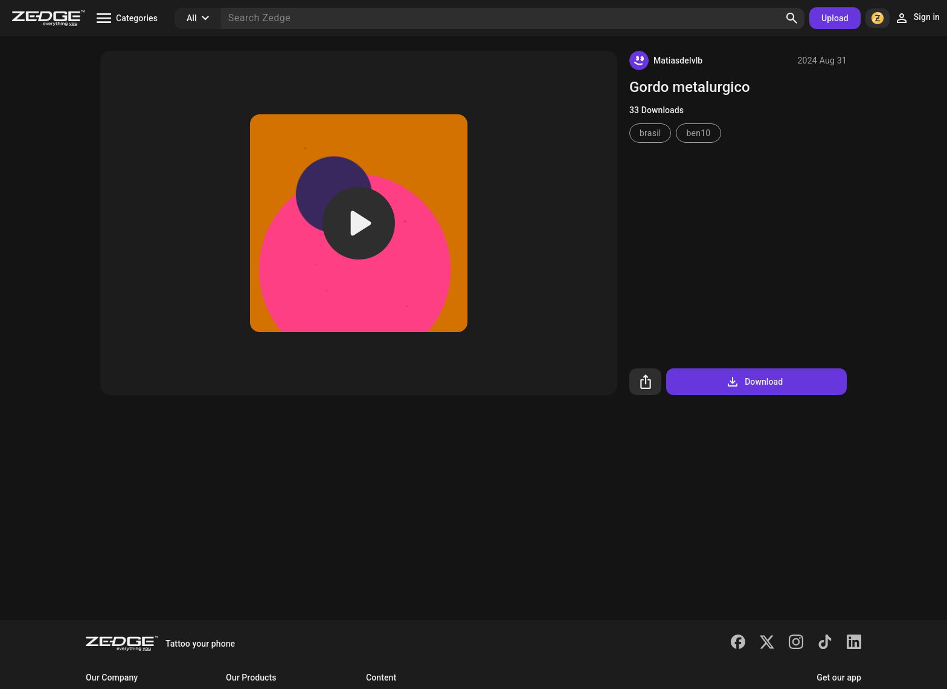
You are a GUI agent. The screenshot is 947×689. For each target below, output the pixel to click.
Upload (835, 18)
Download (754, 381)
